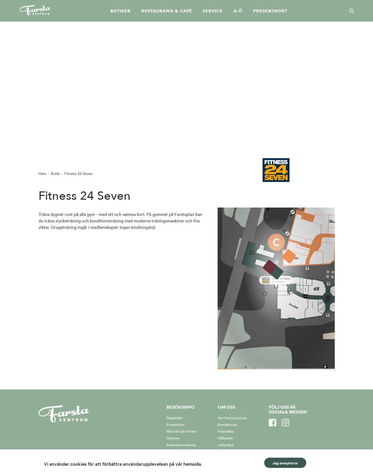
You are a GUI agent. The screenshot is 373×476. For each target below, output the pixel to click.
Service (212, 11)
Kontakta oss (227, 424)
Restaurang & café (166, 11)
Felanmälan (226, 431)
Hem (42, 173)
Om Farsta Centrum (232, 417)
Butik (55, 173)
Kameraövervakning (181, 444)
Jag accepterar (285, 462)
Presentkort (270, 11)
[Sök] (350, 11)
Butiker (120, 11)
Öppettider (174, 417)
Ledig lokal (225, 444)
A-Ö (238, 11)
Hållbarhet (225, 437)
